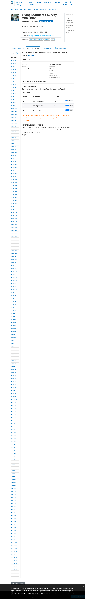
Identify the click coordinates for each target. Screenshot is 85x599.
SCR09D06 (14, 245)
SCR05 (13, 144)
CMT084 (13, 497)
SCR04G (13, 138)
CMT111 (13, 536)
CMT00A (13, 402)
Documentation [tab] (47, 48)
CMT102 (13, 509)
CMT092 (13, 503)
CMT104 (13, 515)
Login (71, 3)
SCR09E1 (13, 268)
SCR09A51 (14, 197)
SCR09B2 (14, 209)
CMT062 (13, 474)
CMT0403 (14, 551)
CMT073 (13, 486)
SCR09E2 (14, 271)
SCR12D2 (13, 331)
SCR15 (13, 367)
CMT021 (13, 420)
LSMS (30, 9)
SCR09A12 (14, 176)
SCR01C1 (13, 78)
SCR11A (13, 313)
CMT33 (13, 459)
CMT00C (13, 408)
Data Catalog (31, 3)
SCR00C (13, 66)
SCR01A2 (13, 72)
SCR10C (13, 307)
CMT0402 (14, 548)
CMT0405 (14, 557)
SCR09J (13, 292)
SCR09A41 (14, 191)
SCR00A (13, 60)
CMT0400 (14, 542)
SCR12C (13, 325)
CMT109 (13, 530)
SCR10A (13, 301)
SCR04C (13, 117)
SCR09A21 (14, 179)
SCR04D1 (13, 120)
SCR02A (13, 87)
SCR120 (13, 393)
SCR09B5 (14, 218)
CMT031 (13, 444)
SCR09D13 (14, 265)
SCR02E (13, 99)
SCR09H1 (13, 286)
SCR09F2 (14, 277)
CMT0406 (14, 560)
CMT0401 (14, 545)
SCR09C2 (14, 227)
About (39, 2)
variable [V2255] (51, 9)
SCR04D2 (14, 123)
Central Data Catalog (21, 9)
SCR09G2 (14, 283)
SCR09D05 (14, 242)
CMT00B (13, 405)
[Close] (83, 586)
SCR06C (13, 155)
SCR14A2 (13, 343)
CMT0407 (14, 563)
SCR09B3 (14, 212)
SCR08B (13, 170)
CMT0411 (13, 575)
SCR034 (13, 378)
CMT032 (13, 450)
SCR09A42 (14, 194)
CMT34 (13, 465)
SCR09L (13, 298)
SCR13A (13, 334)
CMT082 (13, 491)
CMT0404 (14, 554)
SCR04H (13, 141)
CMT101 (13, 506)
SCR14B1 (13, 352)
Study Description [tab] (18, 48)
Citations (57, 2)
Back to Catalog (18, 584)
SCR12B (13, 322)
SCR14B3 (13, 358)
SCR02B (13, 90)
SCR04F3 (14, 135)
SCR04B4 (14, 114)
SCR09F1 (13, 274)
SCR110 (13, 390)
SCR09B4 (14, 215)
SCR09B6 (14, 221)
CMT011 (13, 414)
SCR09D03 (14, 236)
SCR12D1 (13, 328)
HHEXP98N (14, 399)
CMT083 (13, 494)
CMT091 (13, 500)
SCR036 (13, 384)
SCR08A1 (13, 161)
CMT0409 (14, 569)
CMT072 (13, 483)
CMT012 (13, 417)
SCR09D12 (14, 263)
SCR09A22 (14, 182)
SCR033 (13, 375)
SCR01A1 (13, 69)
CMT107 (13, 524)
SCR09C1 (14, 224)
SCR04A (13, 102)
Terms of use (65, 3)
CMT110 (13, 533)
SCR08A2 (14, 164)
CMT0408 (14, 566)
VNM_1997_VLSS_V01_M (39, 9)
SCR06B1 (13, 150)
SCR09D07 (14, 248)
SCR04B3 (14, 111)
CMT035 (13, 468)
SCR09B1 (13, 206)
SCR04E (13, 126)
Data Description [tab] (33, 48)
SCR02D (13, 96)
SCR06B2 (14, 153)
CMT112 (13, 539)
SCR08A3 (14, 167)
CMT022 (13, 426)
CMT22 (13, 429)
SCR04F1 (13, 129)
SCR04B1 (13, 105)
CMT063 (13, 477)
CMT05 (13, 411)
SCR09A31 (14, 185)
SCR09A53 (14, 203)
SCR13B (13, 337)
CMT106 (13, 521)
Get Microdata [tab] (60, 48)
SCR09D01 (14, 230)
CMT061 (13, 471)
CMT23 (13, 432)
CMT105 (13, 518)
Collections (47, 2)
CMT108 (13, 527)
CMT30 (13, 441)
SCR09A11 (14, 173)
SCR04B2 (14, 108)
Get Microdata (46, 21)
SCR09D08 (14, 251)
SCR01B (13, 75)
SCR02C (13, 93)
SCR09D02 (14, 233)
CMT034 (13, 462)
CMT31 (13, 447)
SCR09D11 (14, 259)
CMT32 (13, 453)
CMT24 (13, 435)
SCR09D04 (14, 239)
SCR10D (13, 310)
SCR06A (13, 147)
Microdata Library (19, 3)
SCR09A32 (14, 188)
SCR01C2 (14, 81)
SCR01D (13, 84)
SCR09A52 (14, 200)
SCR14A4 (13, 349)
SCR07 (13, 158)
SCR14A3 (13, 346)
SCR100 (13, 387)
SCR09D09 (14, 254)
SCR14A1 (13, 340)
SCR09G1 (14, 280)
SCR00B (13, 63)
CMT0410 (14, 572)
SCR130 (13, 396)
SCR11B (13, 316)
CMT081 (13, 488)
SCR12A (13, 319)
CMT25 (13, 438)
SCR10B (13, 304)
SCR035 (13, 381)
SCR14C (13, 364)
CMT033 (13, 456)
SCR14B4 (13, 361)
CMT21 (13, 423)
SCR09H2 (14, 289)
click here (42, 593)
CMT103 (13, 512)
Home (12, 9)
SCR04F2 (14, 132)
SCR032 (13, 373)
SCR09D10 (14, 257)
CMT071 (13, 480)
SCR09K (13, 295)
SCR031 (13, 369)
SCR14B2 (13, 355)
